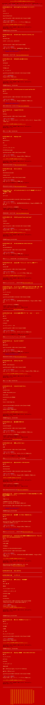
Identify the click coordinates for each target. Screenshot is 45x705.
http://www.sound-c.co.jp (28, 282)
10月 (27, 689)
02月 (12, 689)
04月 (16, 689)
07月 (22, 689)
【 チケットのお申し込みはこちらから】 (12, 477)
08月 (24, 689)
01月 (12, 690)
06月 (20, 689)
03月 (14, 689)
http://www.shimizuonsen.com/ (22, 213)
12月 (31, 689)
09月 (26, 689)
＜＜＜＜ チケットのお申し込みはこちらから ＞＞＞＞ (22, 1)
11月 (29, 689)
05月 (18, 689)
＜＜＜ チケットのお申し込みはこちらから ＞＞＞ (14, 24)
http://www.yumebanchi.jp (23, 105)
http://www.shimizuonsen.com (22, 54)
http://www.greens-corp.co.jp (20, 164)
